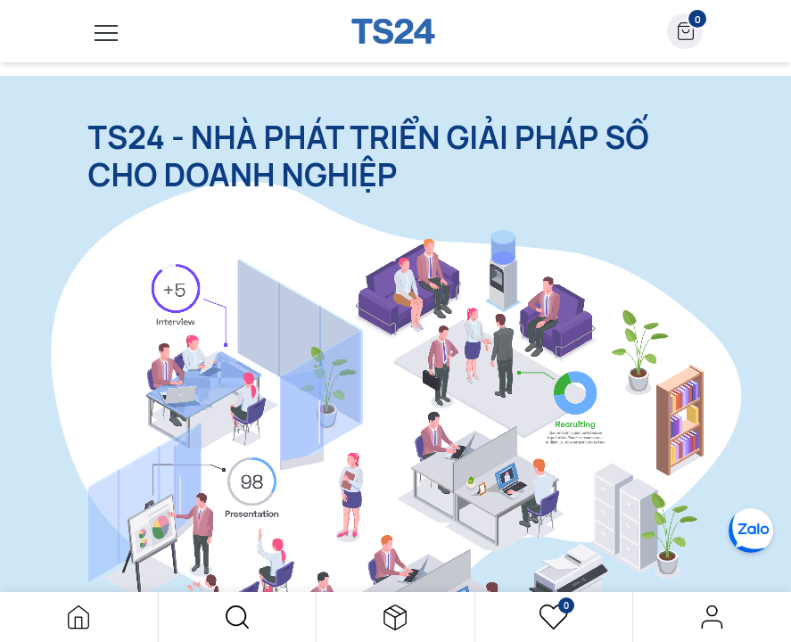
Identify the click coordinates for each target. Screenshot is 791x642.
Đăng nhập (712, 617)
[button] (238, 617)
